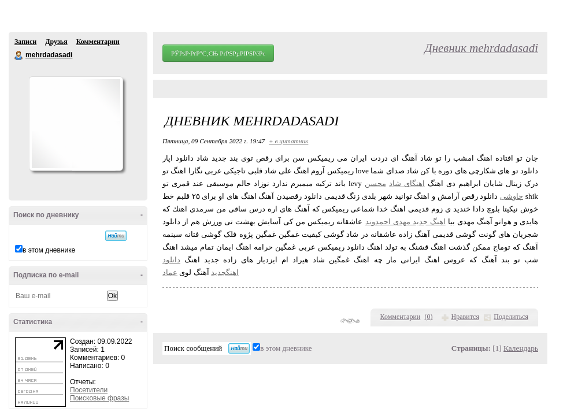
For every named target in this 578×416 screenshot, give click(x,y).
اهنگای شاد (407, 183)
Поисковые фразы (99, 398)
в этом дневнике (49, 250)
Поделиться (511, 317)
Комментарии (98, 42)
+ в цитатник (288, 141)
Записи (25, 42)
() (429, 317)
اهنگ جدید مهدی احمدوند (405, 221)
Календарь (520, 348)
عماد (169, 272)
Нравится (465, 317)
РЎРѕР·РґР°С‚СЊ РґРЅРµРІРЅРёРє (218, 53)
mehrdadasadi (19, 55)
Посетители (89, 390)
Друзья (56, 42)
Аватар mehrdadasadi (75, 123)
